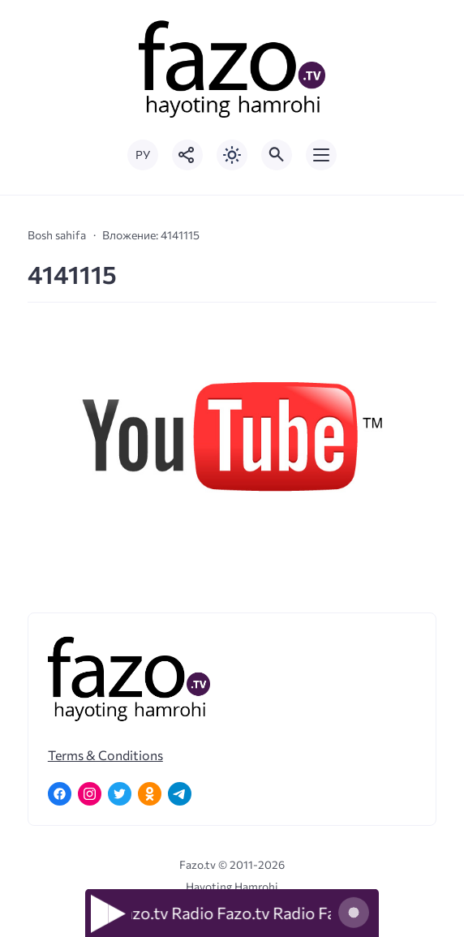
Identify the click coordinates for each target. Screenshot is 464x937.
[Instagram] (89, 794)
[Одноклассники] (149, 794)
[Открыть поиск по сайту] (276, 155)
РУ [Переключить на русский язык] (142, 154)
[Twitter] (119, 794)
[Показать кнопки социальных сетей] (187, 155)
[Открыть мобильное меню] (321, 155)
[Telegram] (179, 794)
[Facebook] (59, 794)
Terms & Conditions (105, 755)
